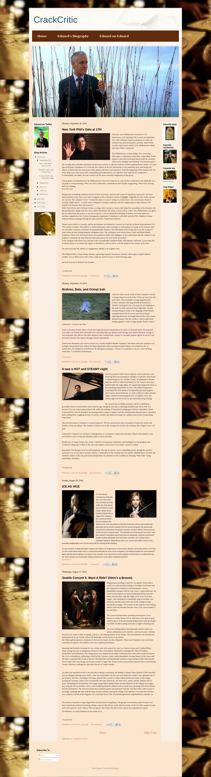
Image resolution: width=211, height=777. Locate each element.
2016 (39, 157)
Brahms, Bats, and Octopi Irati (83, 289)
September (44, 160)
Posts (41, 755)
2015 (39, 199)
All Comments (45, 760)
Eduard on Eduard (114, 36)
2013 (39, 206)
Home (42, 36)
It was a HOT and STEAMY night (85, 369)
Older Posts (150, 732)
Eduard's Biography (73, 36)
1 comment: (95, 564)
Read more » (67, 357)
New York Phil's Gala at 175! (82, 129)
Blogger (116, 768)
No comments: (96, 361)
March (42, 194)
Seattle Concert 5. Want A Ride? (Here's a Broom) (97, 577)
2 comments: (95, 276)
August (43, 183)
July (41, 187)
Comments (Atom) (80, 739)
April (42, 190)
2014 (39, 203)
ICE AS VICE (71, 486)
